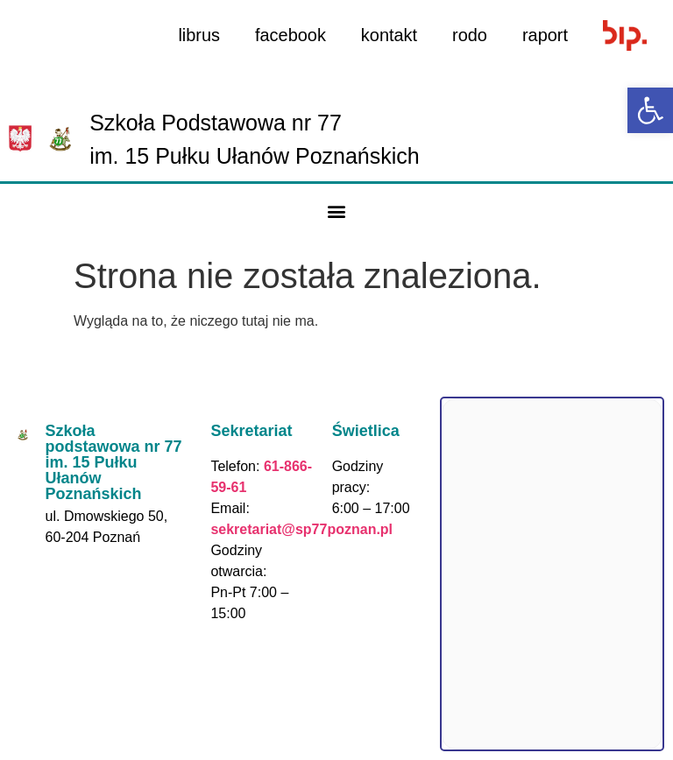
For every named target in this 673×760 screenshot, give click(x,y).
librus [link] (198, 35)
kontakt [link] (388, 35)
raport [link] (545, 35)
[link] (650, 110)
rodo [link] (469, 35)
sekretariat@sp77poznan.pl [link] (301, 529)
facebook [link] (289, 35)
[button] (336, 211)
